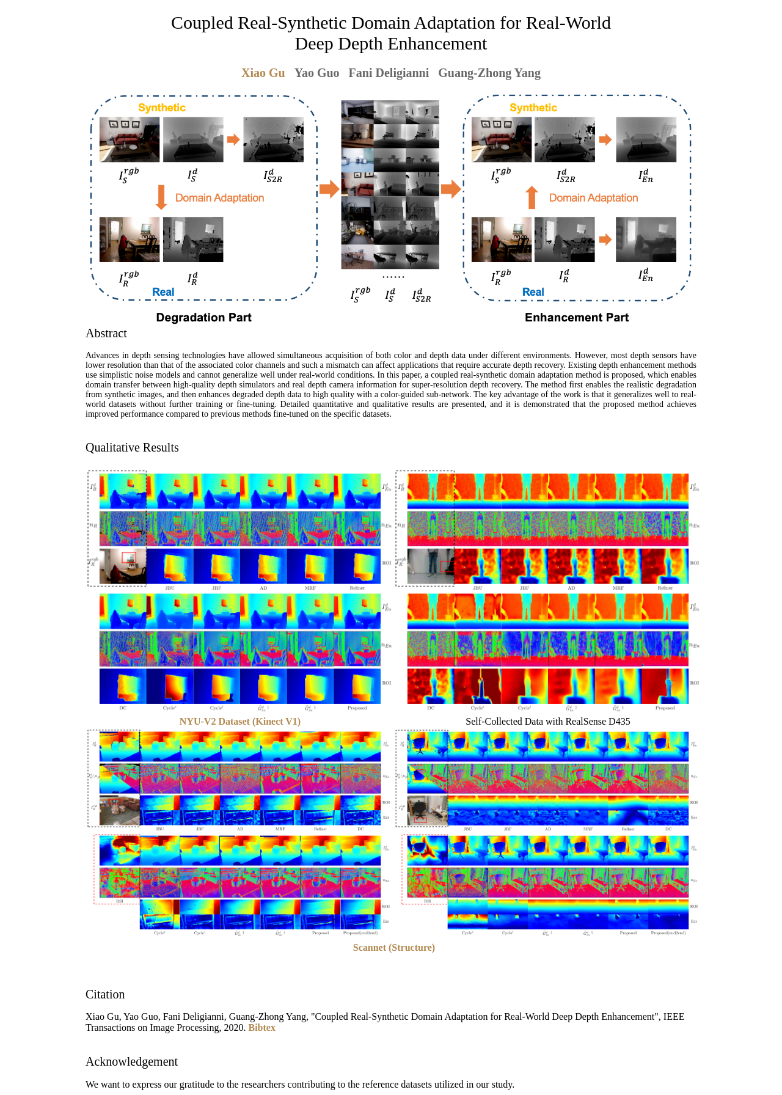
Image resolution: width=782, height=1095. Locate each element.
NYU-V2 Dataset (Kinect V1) (240, 721)
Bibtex (262, 1027)
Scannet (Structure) (394, 947)
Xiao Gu (263, 72)
